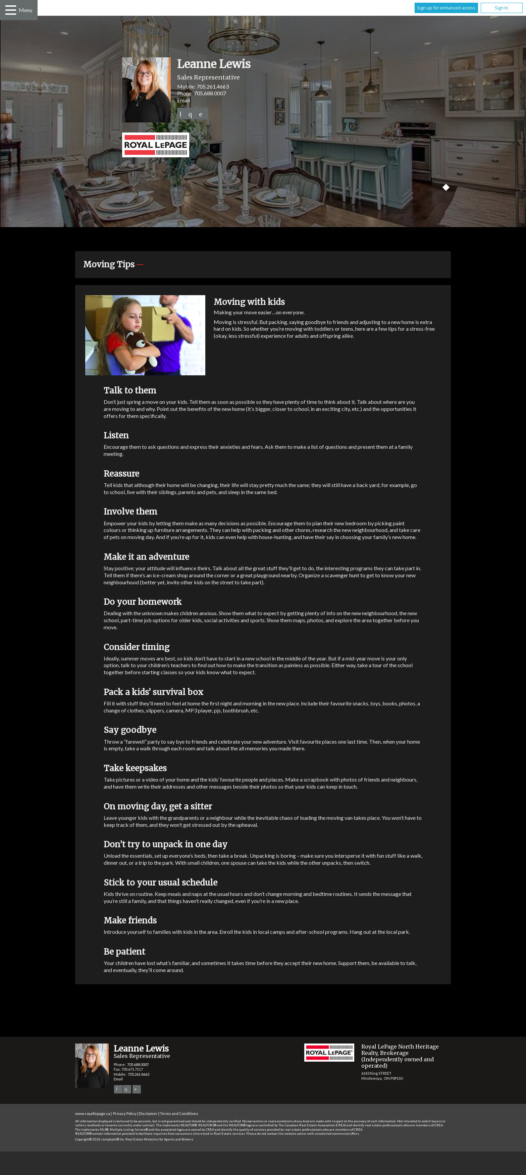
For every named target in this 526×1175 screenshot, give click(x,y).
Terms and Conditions (179, 1113)
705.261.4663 (213, 86)
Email (183, 100)
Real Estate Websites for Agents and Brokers (159, 1139)
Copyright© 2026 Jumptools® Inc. (100, 1139)
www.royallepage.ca (92, 1113)
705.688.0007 (210, 93)
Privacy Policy (125, 1113)
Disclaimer (148, 1113)
